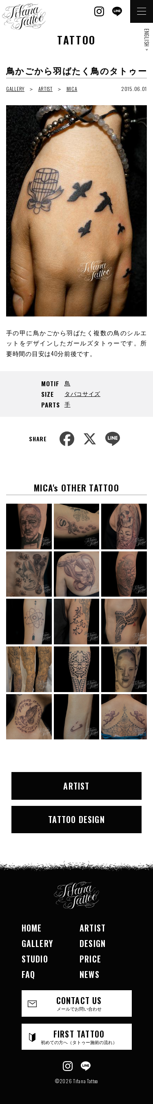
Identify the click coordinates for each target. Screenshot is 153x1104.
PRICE (90, 959)
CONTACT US (79, 1003)
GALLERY (15, 89)
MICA (72, 89)
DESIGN (93, 943)
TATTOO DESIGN (76, 819)
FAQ (28, 974)
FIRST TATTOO (79, 1036)
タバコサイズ (82, 393)
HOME (32, 928)
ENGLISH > (147, 40)
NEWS (90, 974)
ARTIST (45, 89)
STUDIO (35, 959)
